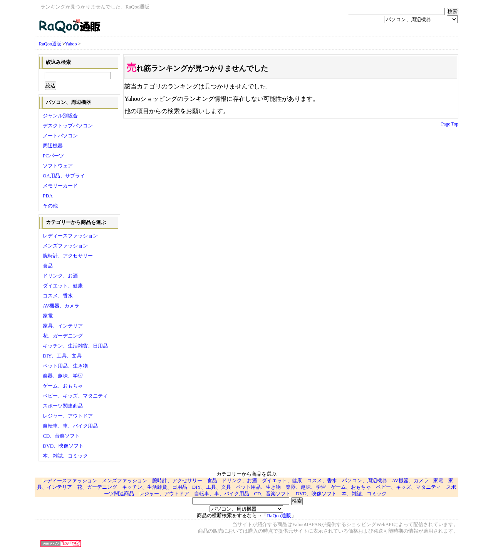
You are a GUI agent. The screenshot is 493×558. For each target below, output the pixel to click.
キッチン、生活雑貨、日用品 (75, 346)
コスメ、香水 (58, 296)
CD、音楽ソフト (61, 436)
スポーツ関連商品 (63, 406)
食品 (48, 266)
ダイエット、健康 (63, 286)
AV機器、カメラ (61, 306)
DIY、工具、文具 (62, 356)
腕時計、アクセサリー (68, 256)
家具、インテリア (63, 326)
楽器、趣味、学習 (63, 376)
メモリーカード (60, 186)
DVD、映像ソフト (63, 446)
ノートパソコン (60, 136)
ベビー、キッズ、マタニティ (75, 396)
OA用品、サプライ (64, 176)
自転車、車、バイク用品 (70, 426)
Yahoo (71, 44)
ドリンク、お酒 (60, 276)
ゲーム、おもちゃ (63, 386)
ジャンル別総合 (60, 116)
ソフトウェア (58, 166)
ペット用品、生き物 (65, 366)
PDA (48, 196)
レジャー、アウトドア (68, 416)
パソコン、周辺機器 (364, 480)
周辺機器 (53, 146)
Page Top (449, 124)
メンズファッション (65, 246)
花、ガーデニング (63, 336)
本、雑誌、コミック (65, 456)
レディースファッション (70, 236)
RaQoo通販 (50, 44)
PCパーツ (53, 156)
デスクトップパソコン (68, 126)
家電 (48, 316)
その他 (50, 206)
